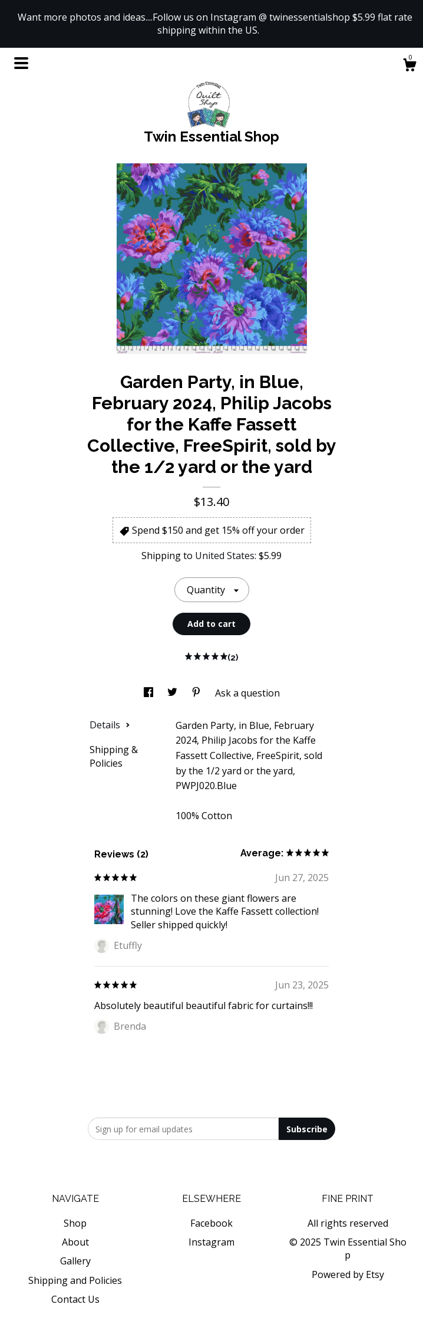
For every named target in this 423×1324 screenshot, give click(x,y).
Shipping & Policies (114, 756)
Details (110, 724)
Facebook (211, 1223)
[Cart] (409, 66)
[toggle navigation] (21, 63)
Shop (75, 1223)
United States (225, 555)
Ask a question (247, 692)
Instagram (211, 1242)
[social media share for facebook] (150, 692)
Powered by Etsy (348, 1274)
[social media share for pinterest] (197, 692)
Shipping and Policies (75, 1280)
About (75, 1242)
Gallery (75, 1260)
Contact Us (75, 1299)
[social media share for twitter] (173, 692)
